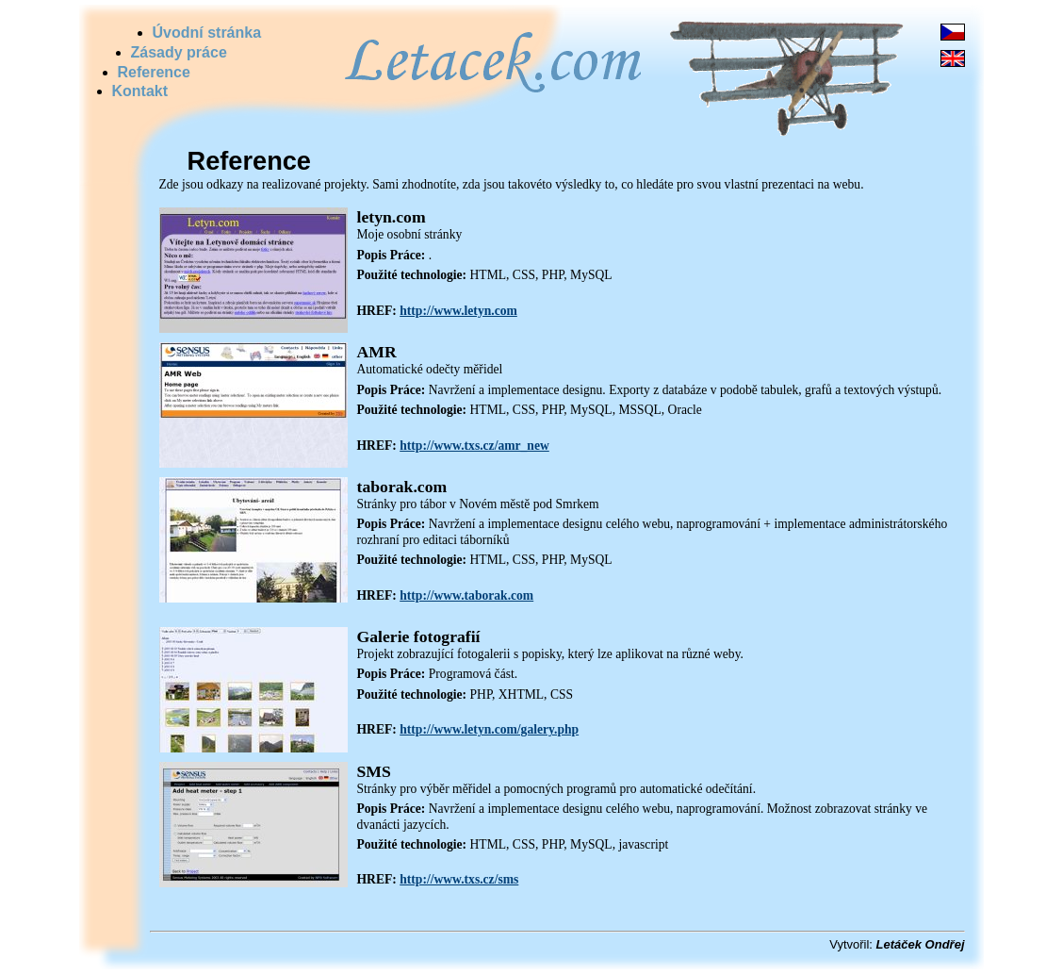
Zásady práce (179, 52)
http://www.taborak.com (466, 595)
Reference (154, 72)
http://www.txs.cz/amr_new (474, 445)
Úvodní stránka (207, 33)
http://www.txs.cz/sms (459, 879)
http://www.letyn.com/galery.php (489, 729)
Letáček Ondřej (920, 944)
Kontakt (140, 91)
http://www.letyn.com (458, 311)
